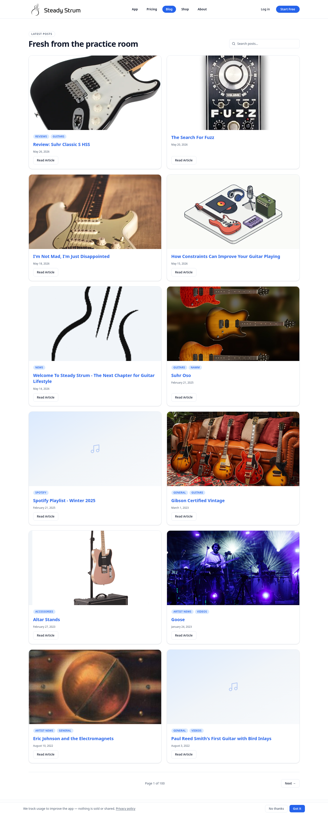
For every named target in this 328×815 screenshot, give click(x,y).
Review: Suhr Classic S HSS (61, 144)
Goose (178, 619)
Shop (185, 9)
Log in (265, 9)
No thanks (276, 808)
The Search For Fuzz (192, 137)
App (135, 9)
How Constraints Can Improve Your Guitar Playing (225, 256)
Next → (290, 783)
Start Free (287, 9)
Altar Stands (46, 619)
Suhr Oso (181, 375)
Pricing (152, 9)
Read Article (46, 160)
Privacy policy (126, 808)
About (202, 9)
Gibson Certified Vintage (198, 500)
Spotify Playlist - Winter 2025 (64, 500)
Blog (169, 9)
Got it (297, 808)
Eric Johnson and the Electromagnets (73, 738)
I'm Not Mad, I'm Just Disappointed (71, 256)
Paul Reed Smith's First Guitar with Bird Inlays (221, 738)
